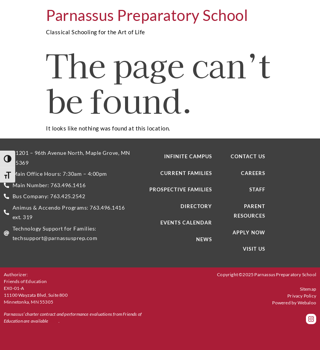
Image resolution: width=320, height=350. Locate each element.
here (54, 321)
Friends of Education (25, 281)
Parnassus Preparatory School (147, 15)
